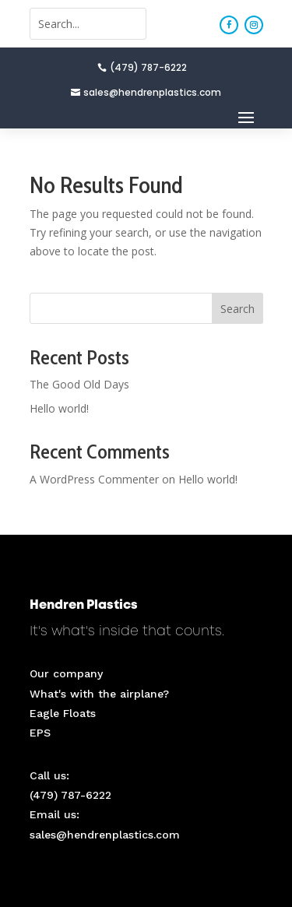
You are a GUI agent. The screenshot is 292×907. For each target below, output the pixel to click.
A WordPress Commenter (94, 479)
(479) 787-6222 (148, 67)
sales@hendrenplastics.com (152, 92)
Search (237, 308)
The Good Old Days (79, 384)
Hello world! (59, 408)
